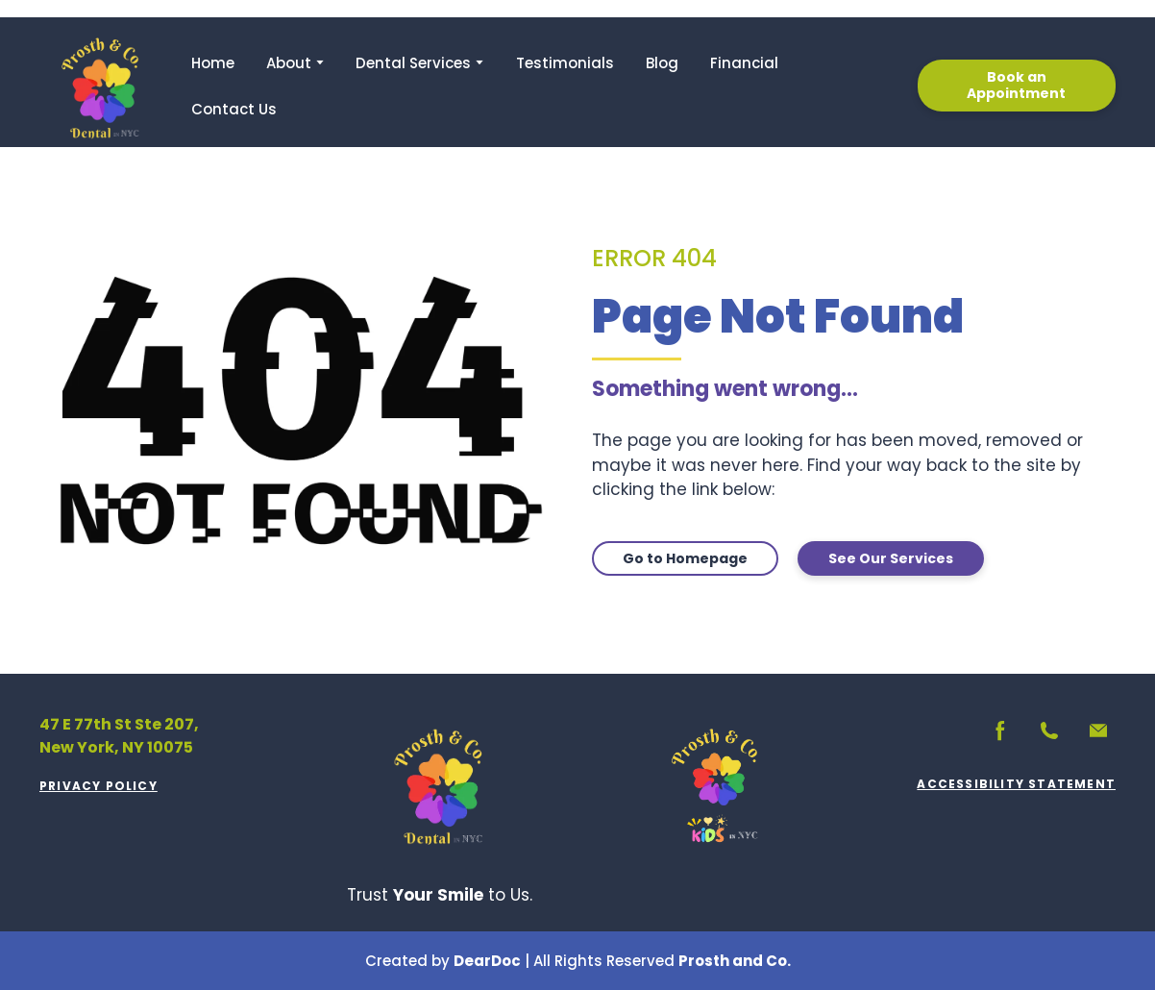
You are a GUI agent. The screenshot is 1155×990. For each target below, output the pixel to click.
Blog (662, 63)
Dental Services (413, 63)
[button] (1017, 85)
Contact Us (234, 109)
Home (212, 63)
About (288, 63)
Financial (744, 63)
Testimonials (565, 63)
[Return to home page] (100, 85)
